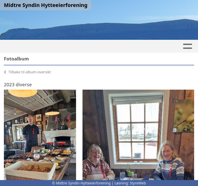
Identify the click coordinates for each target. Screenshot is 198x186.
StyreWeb (138, 183)
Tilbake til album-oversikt (27, 71)
